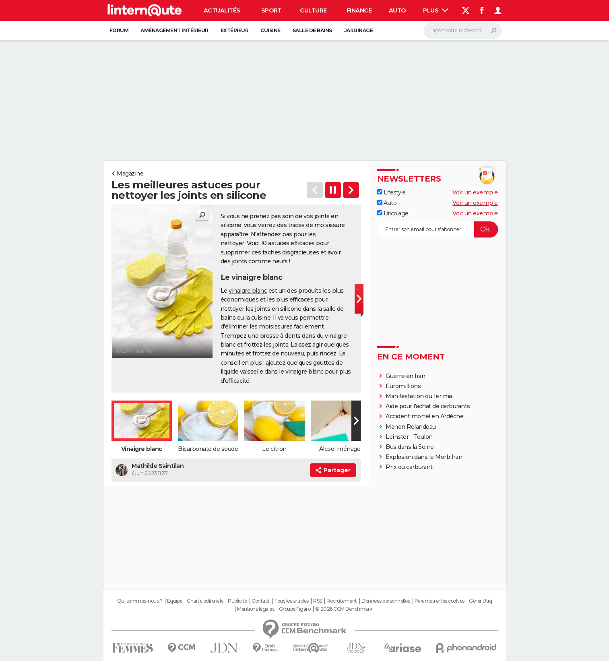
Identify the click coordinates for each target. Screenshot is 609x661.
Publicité (237, 601)
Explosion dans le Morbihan (424, 457)
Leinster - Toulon (409, 436)
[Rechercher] (462, 31)
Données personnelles (385, 601)
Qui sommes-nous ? (140, 601)
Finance (359, 10)
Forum (119, 30)
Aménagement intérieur (174, 30)
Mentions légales (255, 609)
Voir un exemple (475, 192)
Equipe (174, 601)
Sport (271, 10)
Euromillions (403, 386)
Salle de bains (312, 30)
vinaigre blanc (248, 290)
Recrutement (341, 601)
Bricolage (393, 213)
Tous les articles (291, 601)
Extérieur (235, 30)
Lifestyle (391, 192)
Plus (435, 10)
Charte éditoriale (205, 601)
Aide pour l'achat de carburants (428, 406)
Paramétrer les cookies (439, 601)
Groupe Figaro (295, 609)
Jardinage (358, 30)
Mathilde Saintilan (158, 465)
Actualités (222, 10)
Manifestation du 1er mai (420, 396)
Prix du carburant (409, 467)
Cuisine (270, 30)
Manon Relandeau (411, 426)
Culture (313, 10)
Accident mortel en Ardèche (424, 416)
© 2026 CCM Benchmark (343, 609)
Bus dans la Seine (410, 446)
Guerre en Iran (405, 376)
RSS (317, 601)
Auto (397, 10)
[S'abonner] (437, 229)
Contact (261, 601)
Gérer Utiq (480, 601)
